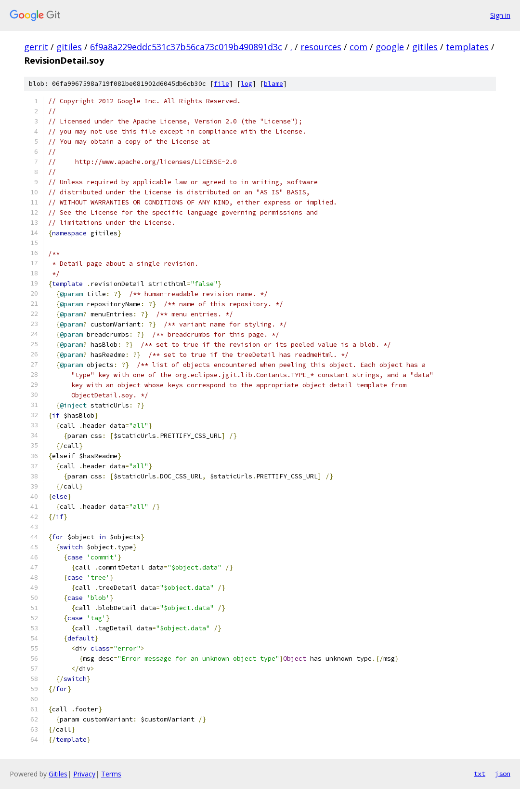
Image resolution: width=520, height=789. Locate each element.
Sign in (500, 15)
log (246, 84)
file (221, 84)
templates (467, 47)
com (358, 47)
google (390, 47)
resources (320, 47)
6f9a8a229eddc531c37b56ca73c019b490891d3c (186, 47)
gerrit (36, 47)
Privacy (84, 773)
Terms (111, 773)
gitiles (69, 47)
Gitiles (58, 773)
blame (273, 84)
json (502, 773)
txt (479, 773)
